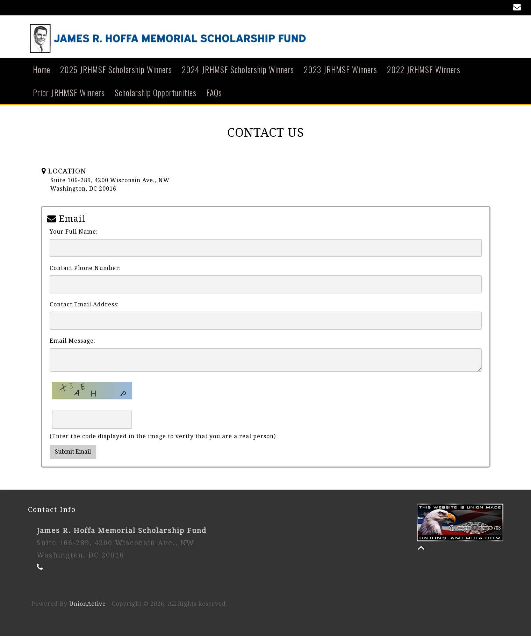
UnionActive (87, 607)
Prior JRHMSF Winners (69, 96)
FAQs (214, 96)
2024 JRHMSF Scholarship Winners (238, 72)
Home (41, 72)
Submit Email (73, 455)
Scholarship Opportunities (155, 96)
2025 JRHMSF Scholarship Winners (116, 72)
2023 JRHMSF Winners (340, 72)
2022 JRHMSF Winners (423, 72)
